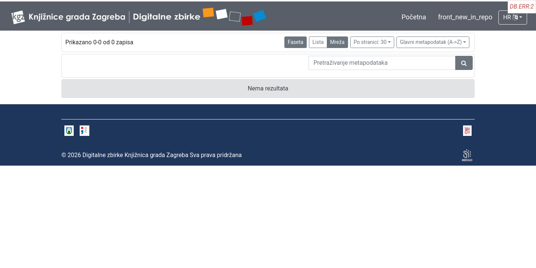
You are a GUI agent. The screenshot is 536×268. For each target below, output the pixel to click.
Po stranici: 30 (370, 42)
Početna (414, 17)
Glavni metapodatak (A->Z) (431, 42)
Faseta (295, 42)
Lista (317, 42)
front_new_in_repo (465, 17)
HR (510, 17)
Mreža (337, 42)
